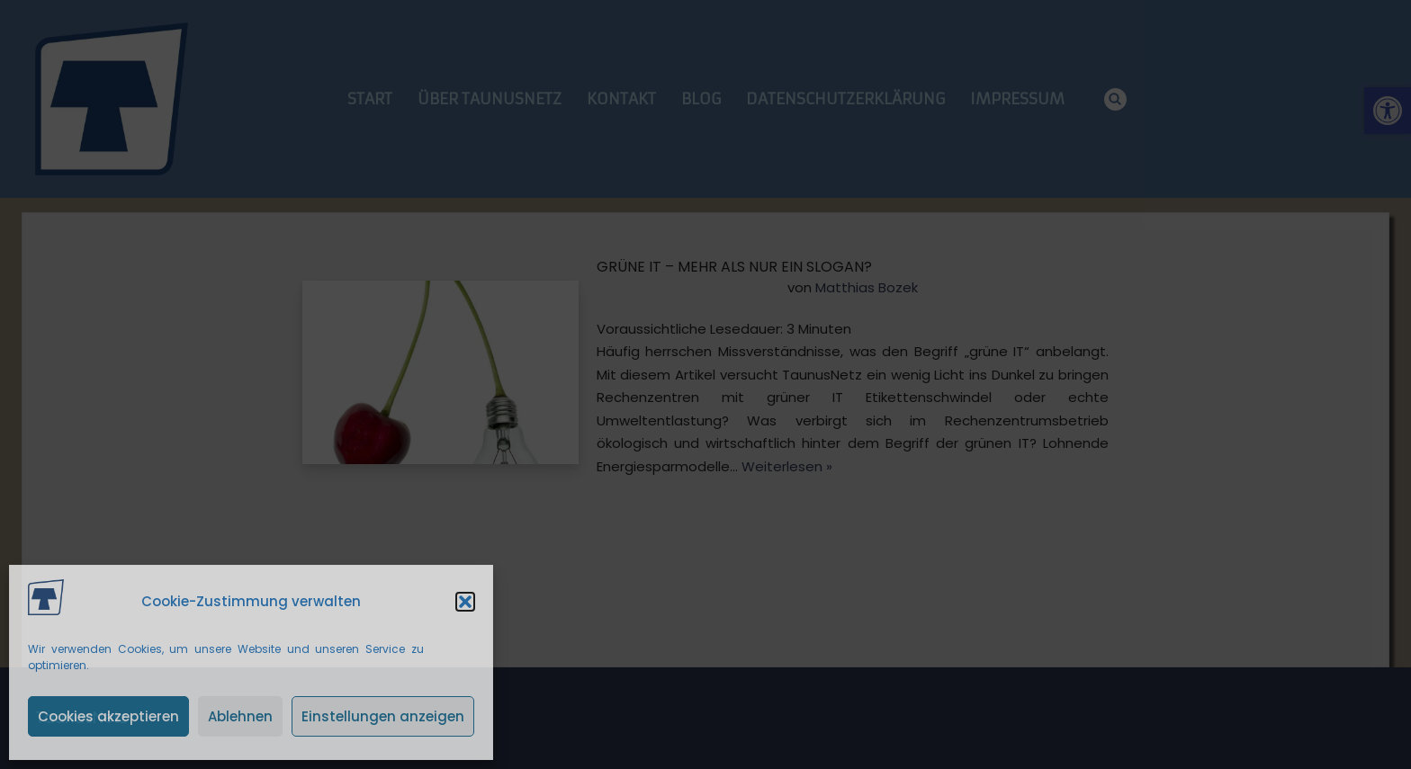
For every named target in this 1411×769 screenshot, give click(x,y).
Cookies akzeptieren (108, 716)
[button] (465, 602)
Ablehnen (240, 716)
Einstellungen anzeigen (382, 716)
